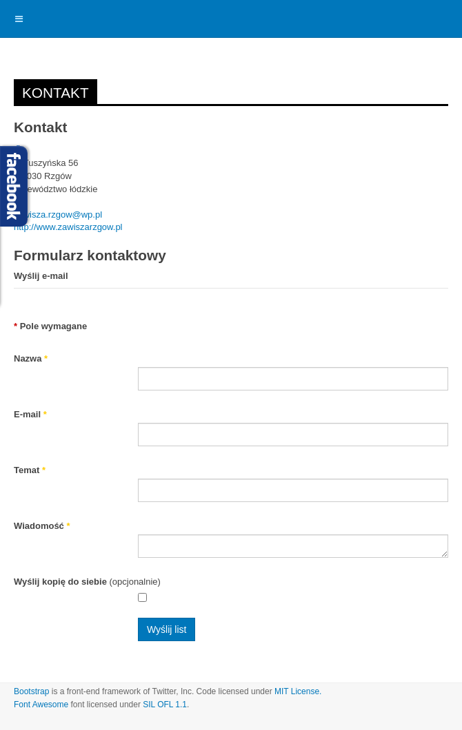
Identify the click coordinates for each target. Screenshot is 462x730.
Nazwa (31, 358)
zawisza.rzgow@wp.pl (58, 214)
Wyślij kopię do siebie (60, 581)
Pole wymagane (50, 326)
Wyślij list (166, 629)
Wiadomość (42, 526)
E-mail (30, 414)
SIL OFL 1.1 (165, 704)
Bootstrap (31, 691)
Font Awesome (41, 704)
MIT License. (297, 691)
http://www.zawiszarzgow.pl (68, 227)
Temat (30, 470)
